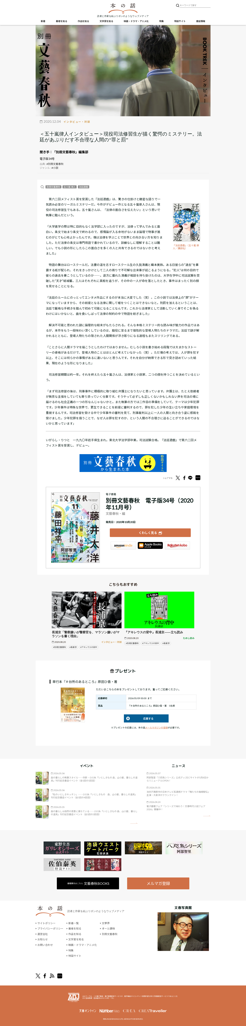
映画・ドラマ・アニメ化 (136, 21)
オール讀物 (108, 928)
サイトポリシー (46, 923)
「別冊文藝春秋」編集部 (70, 152)
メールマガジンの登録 (156, 727)
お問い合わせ (45, 944)
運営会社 (42, 934)
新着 (43, 21)
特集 (161, 21)
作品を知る (83, 21)
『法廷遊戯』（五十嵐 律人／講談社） (186, 247)
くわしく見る (148, 533)
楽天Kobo (177, 546)
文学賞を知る (106, 21)
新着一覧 (73, 923)
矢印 (134, 823)
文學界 (106, 923)
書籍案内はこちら (88, 883)
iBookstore (150, 546)
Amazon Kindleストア (123, 546)
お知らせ (42, 939)
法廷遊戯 (83, 186)
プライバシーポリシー (50, 928)
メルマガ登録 (158, 883)
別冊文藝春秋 (53, 186)
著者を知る (61, 21)
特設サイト (180, 21)
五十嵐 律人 (69, 186)
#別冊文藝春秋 (54, 163)
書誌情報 (200, 21)
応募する (139, 718)
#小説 (54, 167)
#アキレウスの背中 (88, 647)
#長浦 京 (73, 647)
